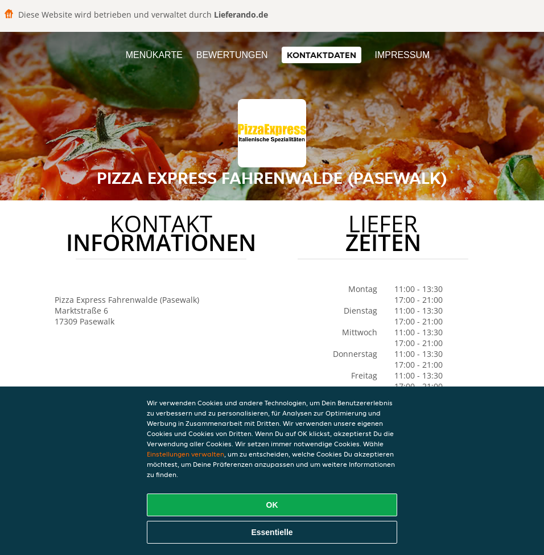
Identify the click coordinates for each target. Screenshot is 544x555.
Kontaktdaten (321, 55)
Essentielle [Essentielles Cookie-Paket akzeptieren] (271, 532)
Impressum (402, 55)
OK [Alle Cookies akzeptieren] (272, 504)
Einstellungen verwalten (185, 454)
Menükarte (154, 55)
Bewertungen (232, 55)
